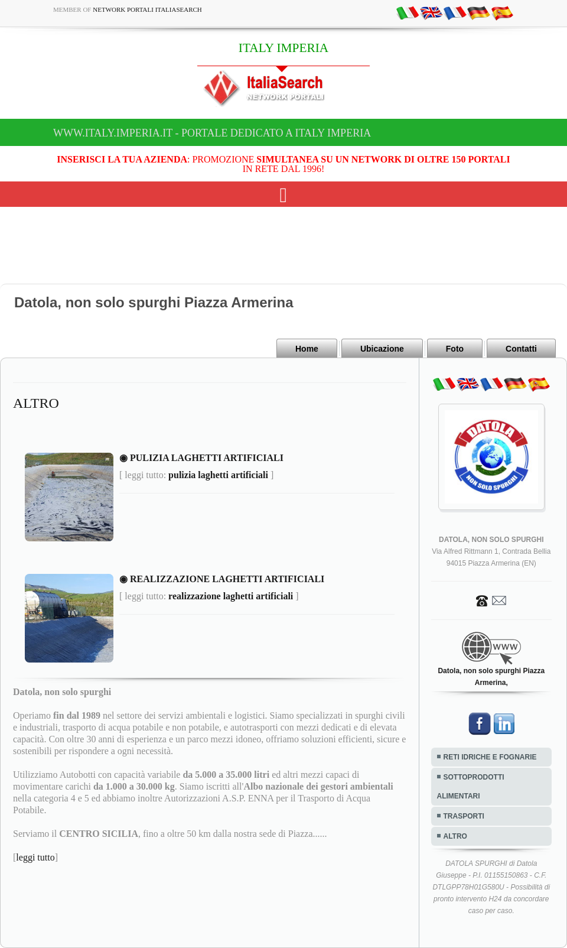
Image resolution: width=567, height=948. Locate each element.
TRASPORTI (464, 816)
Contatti (521, 348)
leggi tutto (35, 857)
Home (306, 348)
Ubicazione (382, 348)
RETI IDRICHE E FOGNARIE (490, 757)
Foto (455, 348)
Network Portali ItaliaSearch (147, 9)
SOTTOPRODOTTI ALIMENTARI (470, 786)
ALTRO (455, 836)
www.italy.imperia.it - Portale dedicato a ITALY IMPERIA (212, 133)
